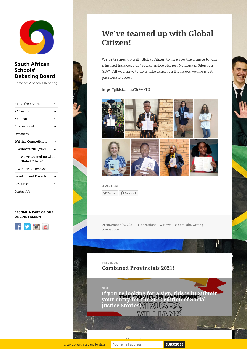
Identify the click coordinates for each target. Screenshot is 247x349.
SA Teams (22, 111)
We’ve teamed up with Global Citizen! (38, 159)
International (24, 126)
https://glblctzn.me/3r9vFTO (126, 89)
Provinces (22, 134)
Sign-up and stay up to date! (85, 344)
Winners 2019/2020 (32, 169)
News (167, 225)
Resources (22, 184)
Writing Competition (31, 141)
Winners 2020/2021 (32, 149)
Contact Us (22, 191)
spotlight (184, 225)
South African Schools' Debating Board (35, 70)
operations (148, 225)
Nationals (21, 119)
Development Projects (30, 176)
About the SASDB (27, 104)
